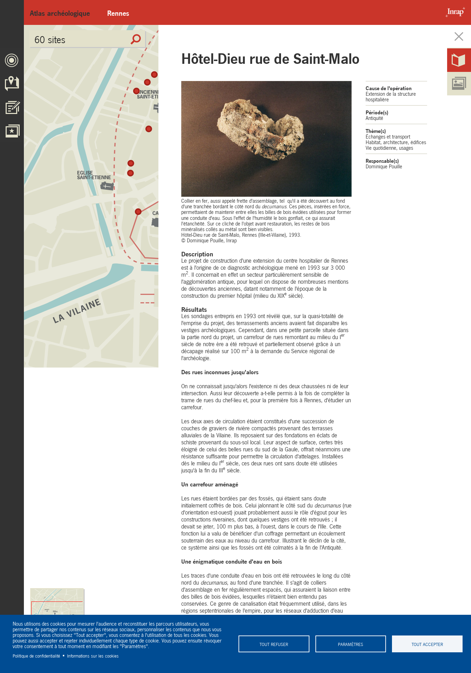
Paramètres (350, 644)
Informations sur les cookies (93, 655)
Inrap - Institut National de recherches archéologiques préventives (453, 12)
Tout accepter (427, 644)
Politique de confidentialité (36, 655)
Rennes (118, 12)
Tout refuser (274, 644)
